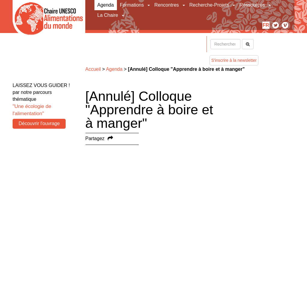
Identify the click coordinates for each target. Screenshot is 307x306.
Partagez (95, 138)
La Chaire (107, 15)
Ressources (252, 5)
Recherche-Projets (209, 5)
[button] (149, 5)
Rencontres (166, 5)
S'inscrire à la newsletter (234, 60)
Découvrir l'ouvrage (39, 123)
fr (266, 25)
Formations (132, 5)
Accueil (93, 69)
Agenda (105, 5)
